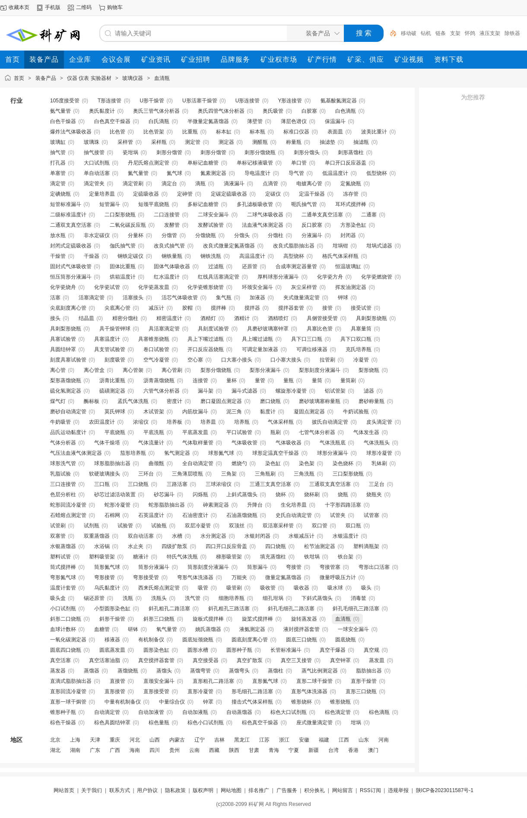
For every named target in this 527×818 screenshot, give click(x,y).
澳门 (373, 750)
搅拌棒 (218, 308)
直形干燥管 (364, 681)
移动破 (408, 33)
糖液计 (141, 557)
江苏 (264, 740)
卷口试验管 (156, 349)
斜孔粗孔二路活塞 (169, 609)
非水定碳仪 (97, 235)
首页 (19, 78)
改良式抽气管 (169, 246)
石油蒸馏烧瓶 (241, 515)
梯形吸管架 (229, 557)
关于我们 (91, 790)
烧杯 (281, 494)
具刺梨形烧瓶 (371, 318)
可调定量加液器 (260, 349)
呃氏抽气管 (304, 204)
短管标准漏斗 (65, 204)
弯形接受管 (146, 577)
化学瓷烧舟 (63, 287)
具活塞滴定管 (164, 329)
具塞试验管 (63, 339)
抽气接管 (94, 152)
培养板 (174, 422)
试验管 (125, 526)
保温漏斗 (335, 121)
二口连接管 (167, 215)
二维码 (84, 7)
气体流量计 (151, 443)
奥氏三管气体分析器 (156, 111)
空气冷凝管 (156, 360)
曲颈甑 (156, 463)
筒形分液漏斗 (153, 567)
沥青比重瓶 (112, 380)
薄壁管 (255, 121)
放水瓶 (58, 235)
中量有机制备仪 (123, 702)
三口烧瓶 (138, 484)
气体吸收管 (244, 443)
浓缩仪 (141, 422)
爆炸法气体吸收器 (71, 132)
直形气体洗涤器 (309, 691)
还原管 (249, 266)
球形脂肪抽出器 (112, 463)
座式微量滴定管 (314, 723)
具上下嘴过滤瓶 (205, 339)
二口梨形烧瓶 (120, 215)
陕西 (234, 750)
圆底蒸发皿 (112, 650)
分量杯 (135, 235)
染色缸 (273, 463)
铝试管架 (335, 391)
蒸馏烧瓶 (127, 671)
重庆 (115, 740)
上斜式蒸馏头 (241, 494)
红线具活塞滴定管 (218, 277)
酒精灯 (208, 318)
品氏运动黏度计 (68, 432)
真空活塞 (60, 660)
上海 (75, 740)
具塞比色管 (320, 329)
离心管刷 (172, 370)
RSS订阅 (370, 790)
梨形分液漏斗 (265, 370)
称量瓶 (294, 142)
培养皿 (208, 422)
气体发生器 (366, 432)
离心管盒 (94, 370)
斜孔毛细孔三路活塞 (356, 609)
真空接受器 (206, 660)
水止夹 (135, 546)
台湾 (333, 750)
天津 (95, 740)
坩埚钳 (340, 246)
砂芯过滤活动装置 (115, 494)
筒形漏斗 (257, 567)
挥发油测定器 (350, 287)
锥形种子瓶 (63, 712)
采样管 (125, 142)
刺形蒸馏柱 (351, 152)
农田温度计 (102, 422)
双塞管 (58, 536)
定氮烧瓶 (350, 184)
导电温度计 (257, 173)
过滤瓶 (216, 266)
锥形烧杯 (301, 702)
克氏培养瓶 (358, 349)
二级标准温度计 (68, 215)
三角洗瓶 (304, 474)
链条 (440, 33)
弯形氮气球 (63, 577)
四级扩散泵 (174, 546)
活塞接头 (133, 298)
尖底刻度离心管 (68, 308)
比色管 (117, 132)
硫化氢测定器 (65, 391)
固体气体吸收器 (172, 266)
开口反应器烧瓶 (205, 349)
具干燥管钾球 (114, 329)
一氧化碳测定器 (68, 640)
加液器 (257, 298)
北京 (55, 740)
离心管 (58, 370)
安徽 (304, 740)
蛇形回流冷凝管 (68, 505)
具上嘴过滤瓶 (257, 339)
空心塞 (195, 360)
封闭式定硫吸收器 (71, 246)
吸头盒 (58, 598)
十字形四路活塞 (343, 505)
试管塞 (371, 515)
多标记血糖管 (203, 204)
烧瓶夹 (374, 494)
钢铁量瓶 (172, 256)
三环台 (146, 474)
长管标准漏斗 (286, 650)
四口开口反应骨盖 (226, 546)
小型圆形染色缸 (112, 609)
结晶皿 (86, 318)
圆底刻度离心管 (250, 640)
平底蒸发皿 (195, 432)
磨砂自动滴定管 (68, 412)
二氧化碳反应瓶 (128, 225)
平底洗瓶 (153, 432)
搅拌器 (252, 308)
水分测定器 (213, 536)
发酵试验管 (211, 225)
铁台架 (345, 557)
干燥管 (58, 256)
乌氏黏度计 (107, 588)
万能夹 (239, 577)
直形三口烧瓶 (361, 691)
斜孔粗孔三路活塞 (229, 609)
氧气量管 (166, 629)
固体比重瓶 (123, 266)
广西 (115, 750)
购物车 (115, 7)
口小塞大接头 (286, 360)
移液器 (112, 640)
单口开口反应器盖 (345, 163)
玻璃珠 (91, 142)
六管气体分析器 (161, 391)
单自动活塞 (97, 173)
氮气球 (174, 173)
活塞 (55, 298)
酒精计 (242, 318)
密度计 (174, 401)
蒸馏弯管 (200, 671)
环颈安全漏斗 (257, 287)
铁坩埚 (312, 557)
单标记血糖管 (203, 163)
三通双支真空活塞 (330, 484)
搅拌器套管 (291, 308)
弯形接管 (104, 577)
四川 (154, 750)
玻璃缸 (58, 142)
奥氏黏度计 (102, 111)
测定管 (192, 142)
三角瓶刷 (265, 474)
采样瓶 (159, 142)
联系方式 (119, 790)
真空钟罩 (340, 660)
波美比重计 (374, 132)
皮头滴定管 (379, 422)
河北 (135, 740)
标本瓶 (257, 132)
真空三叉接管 (296, 660)
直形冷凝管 (200, 691)
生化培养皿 (294, 505)
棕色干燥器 (63, 723)
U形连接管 (247, 101)
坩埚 (356, 723)
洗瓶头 (159, 598)
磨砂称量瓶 (371, 401)
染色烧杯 (343, 463)
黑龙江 (242, 740)
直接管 (117, 681)
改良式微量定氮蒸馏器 (229, 246)
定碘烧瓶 (60, 194)
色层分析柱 (63, 494)
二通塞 (369, 215)
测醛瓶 (260, 142)
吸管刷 (234, 588)
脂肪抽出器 (369, 671)
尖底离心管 (117, 308)
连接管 (200, 380)
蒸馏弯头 (239, 671)
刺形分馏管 (169, 152)
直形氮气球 (265, 681)
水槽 (177, 536)
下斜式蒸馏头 (317, 598)
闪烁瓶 (200, 494)
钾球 (343, 298)
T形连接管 (109, 101)
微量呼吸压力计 (338, 577)
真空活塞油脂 (104, 660)
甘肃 (254, 750)
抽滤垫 (327, 142)
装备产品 (45, 78)
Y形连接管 (290, 101)
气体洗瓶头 (377, 443)
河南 (383, 740)
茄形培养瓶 (133, 453)
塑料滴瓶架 (366, 546)
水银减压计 (301, 536)
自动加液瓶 (195, 712)
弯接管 (294, 567)
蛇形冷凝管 (117, 505)
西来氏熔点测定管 (159, 588)
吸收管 (268, 588)
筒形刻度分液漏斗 (208, 567)
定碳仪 (273, 194)
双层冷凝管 (198, 526)
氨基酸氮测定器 (339, 101)
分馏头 (242, 235)
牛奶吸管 (60, 422)
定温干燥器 (312, 194)
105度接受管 (64, 101)
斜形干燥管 (112, 619)
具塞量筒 (361, 329)
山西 (154, 740)
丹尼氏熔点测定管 (148, 163)
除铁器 (512, 33)
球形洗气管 (63, 463)
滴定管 (58, 184)
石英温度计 (151, 515)
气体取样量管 (197, 443)
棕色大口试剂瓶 (288, 712)
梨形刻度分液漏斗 (319, 370)
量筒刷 (348, 380)
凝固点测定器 (309, 412)
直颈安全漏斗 (159, 681)
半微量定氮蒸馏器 (208, 121)
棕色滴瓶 (379, 712)
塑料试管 (60, 557)
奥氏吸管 (273, 111)
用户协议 (147, 790)
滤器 (369, 391)
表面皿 (335, 132)
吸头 (366, 588)
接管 (327, 308)
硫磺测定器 (112, 391)
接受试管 (361, 308)
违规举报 (398, 790)
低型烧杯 (376, 173)
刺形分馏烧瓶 (260, 152)
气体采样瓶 (281, 422)
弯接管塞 (330, 567)
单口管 (299, 163)
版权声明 (203, 790)
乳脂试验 (60, 474)
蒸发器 (58, 671)
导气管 (296, 173)
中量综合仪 (172, 702)
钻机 (426, 33)
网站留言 (342, 790)
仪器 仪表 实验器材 (89, 78)
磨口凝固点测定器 (221, 401)
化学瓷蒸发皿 (153, 287)
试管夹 (338, 515)
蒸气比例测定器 (320, 671)
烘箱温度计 (123, 277)
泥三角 (234, 412)
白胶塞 (309, 111)
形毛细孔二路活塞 (252, 691)
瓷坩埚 (130, 152)
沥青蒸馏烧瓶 (159, 380)
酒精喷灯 (278, 318)
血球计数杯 (63, 629)
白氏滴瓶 (159, 121)
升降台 (255, 505)
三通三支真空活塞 (270, 484)
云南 (194, 750)
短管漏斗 (109, 204)
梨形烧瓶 (369, 370)
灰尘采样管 (304, 287)
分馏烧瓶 (205, 235)
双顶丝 (236, 526)
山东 (364, 740)
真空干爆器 (333, 650)
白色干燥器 (63, 121)
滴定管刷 (133, 184)
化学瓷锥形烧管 (205, 287)
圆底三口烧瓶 (301, 640)
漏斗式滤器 (244, 391)
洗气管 (192, 598)
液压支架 (489, 33)
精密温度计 (169, 318)
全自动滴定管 (197, 463)
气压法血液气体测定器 (76, 453)
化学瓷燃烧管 (376, 277)
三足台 (376, 484)
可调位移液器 (311, 349)
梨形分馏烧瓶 (216, 370)
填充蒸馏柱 (273, 557)
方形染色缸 (353, 225)
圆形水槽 (197, 650)
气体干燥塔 (107, 443)
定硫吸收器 (146, 194)
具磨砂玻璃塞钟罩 (268, 329)
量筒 (317, 380)
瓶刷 (275, 432)
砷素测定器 (216, 505)
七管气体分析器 (317, 432)
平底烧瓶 (115, 432)
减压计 (156, 308)
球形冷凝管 (379, 453)
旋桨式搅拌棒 (257, 619)
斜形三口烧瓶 (159, 619)
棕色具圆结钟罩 (112, 723)
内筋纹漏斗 (195, 412)
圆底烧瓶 (345, 640)
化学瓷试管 (107, 287)
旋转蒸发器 (304, 619)
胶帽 (187, 308)
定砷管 (185, 194)
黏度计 (268, 412)
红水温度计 (167, 277)
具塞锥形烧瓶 (153, 339)
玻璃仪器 (132, 78)
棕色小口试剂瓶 (205, 723)
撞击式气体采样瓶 (252, 702)
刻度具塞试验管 (68, 360)
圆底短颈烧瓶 (197, 640)
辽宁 (199, 740)
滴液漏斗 (234, 184)
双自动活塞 (141, 536)
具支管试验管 (109, 349)
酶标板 (91, 401)
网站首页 (64, 790)
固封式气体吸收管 (71, 266)
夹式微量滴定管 (301, 298)
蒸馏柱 (275, 671)
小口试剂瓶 (63, 609)
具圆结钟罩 (63, 349)
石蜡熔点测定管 (68, 515)
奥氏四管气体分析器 (221, 111)
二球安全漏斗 (213, 215)
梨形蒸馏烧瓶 (65, 380)
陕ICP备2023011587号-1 (444, 790)
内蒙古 (177, 740)
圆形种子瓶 (239, 650)
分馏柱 (275, 235)
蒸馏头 (164, 671)
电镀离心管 (309, 184)
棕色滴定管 (338, 712)
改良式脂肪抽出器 (293, 246)
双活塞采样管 (278, 526)
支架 (455, 33)
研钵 (133, 629)
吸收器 (301, 588)
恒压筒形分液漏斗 (71, 277)
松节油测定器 (319, 546)
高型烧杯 (293, 256)
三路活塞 (177, 484)
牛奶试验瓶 (356, 412)
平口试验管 (239, 432)
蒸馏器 (91, 671)
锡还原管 (94, 598)
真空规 (371, 650)
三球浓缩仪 (219, 484)
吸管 (203, 588)
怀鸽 (470, 33)
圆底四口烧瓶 (65, 650)
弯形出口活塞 (374, 567)
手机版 (52, 7)
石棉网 (112, 515)
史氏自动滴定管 (294, 515)
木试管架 (153, 412)
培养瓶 (242, 422)
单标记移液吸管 (255, 163)
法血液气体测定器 (262, 225)
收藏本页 (19, 7)
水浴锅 (102, 546)
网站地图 (231, 790)
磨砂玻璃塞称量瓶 (319, 401)
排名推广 (258, 790)
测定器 (226, 142)
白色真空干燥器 (112, 121)
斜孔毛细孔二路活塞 (291, 609)
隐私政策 (175, 790)
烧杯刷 (312, 494)
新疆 (313, 750)
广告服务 (286, 790)
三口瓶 (102, 484)
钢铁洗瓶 (210, 256)
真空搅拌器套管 (156, 660)
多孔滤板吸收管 (255, 204)
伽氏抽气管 (123, 246)
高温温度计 (252, 256)
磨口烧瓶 (270, 401)
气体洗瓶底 (333, 443)
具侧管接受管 (322, 318)
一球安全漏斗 (353, 629)
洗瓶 (128, 598)
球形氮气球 (221, 453)
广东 (95, 750)
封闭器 (348, 235)
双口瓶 (353, 526)
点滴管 (270, 184)
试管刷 (58, 526)
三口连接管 (63, 484)
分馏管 (169, 235)
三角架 (229, 474)
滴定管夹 (94, 184)
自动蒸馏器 (239, 712)
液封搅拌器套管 (301, 629)
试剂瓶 (91, 526)
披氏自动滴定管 (330, 422)
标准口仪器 (296, 132)
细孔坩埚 (273, 598)
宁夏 (294, 750)
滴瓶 (200, 184)
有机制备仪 (151, 640)
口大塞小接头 (236, 360)
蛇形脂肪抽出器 (167, 505)
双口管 (319, 526)
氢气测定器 (177, 453)
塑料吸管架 (102, 557)
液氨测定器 (252, 629)
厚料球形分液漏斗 (278, 277)
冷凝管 (361, 360)
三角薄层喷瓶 (187, 474)
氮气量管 (138, 173)
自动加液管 (151, 712)
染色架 (306, 463)
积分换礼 (314, 790)
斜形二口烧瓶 (65, 619)
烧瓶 (343, 494)
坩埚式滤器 (379, 246)
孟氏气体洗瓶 (133, 401)
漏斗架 (205, 391)
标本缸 (224, 132)
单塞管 (58, 173)
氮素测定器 (213, 173)
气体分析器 (63, 443)
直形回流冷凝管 (68, 691)
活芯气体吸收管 (180, 298)
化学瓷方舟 (330, 277)
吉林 (219, 740)
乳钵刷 (379, 463)
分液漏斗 (312, 235)
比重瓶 (190, 132)
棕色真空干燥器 (260, 723)
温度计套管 (63, 588)
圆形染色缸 (156, 650)
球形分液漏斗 (332, 453)
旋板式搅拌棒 (208, 619)
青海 (274, 750)
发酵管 (172, 225)
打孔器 (58, 163)
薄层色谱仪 (294, 121)
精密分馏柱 (125, 318)
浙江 (284, 740)
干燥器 (91, 256)
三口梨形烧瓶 (348, 474)
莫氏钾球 (115, 412)
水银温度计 (346, 536)
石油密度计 (195, 515)
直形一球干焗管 (68, 702)
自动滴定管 (107, 712)
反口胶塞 (312, 225)
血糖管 (102, 629)
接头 (55, 318)
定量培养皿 (102, 194)
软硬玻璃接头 (104, 474)
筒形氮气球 (107, 567)
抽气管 (58, 152)
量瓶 (288, 380)
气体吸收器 (289, 443)
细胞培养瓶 (231, 598)
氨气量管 (60, 111)
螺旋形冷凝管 (291, 391)
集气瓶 (224, 298)
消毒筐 (358, 598)
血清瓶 (162, 78)
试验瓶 (159, 526)
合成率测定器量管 (296, 266)
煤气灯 (58, 401)
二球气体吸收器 (265, 215)
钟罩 (208, 702)
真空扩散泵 (250, 660)
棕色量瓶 (159, 723)
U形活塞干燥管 (199, 101)
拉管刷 (327, 360)
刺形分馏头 (307, 152)
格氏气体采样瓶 (340, 256)
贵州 (174, 750)
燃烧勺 (239, 463)
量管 (260, 380)
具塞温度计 (107, 339)
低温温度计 (335, 173)
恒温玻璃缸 (348, 266)
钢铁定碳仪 (130, 256)
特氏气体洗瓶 (182, 557)
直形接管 (115, 691)
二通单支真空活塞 (322, 215)
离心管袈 (133, 370)
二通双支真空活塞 (71, 225)
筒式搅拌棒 (63, 567)
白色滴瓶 (345, 111)
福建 (324, 740)
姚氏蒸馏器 (208, 629)
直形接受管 (156, 691)
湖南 (75, 750)
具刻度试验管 (213, 329)
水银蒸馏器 (63, 546)
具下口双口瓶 (355, 339)
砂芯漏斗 (164, 494)
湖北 (55, 750)
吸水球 (335, 588)
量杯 (231, 380)
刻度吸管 (115, 360)
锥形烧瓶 (340, 702)
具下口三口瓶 (306, 339)
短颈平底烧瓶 (153, 204)
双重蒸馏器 (97, 536)
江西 (344, 740)
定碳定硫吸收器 (229, 194)
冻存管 (351, 194)
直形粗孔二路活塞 (213, 681)
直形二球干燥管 (314, 681)
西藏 (214, 750)
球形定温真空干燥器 (275, 453)
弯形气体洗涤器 (195, 577)
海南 (135, 750)
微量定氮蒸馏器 (283, 577)
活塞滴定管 (92, 298)
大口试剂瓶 (97, 163)
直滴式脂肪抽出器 (71, 681)
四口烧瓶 (275, 546)
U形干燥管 (152, 101)
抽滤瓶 (361, 142)
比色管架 (153, 132)
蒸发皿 (376, 660)
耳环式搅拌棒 (350, 204)
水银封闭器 (257, 536)
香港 (353, 750)
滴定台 (169, 184)
